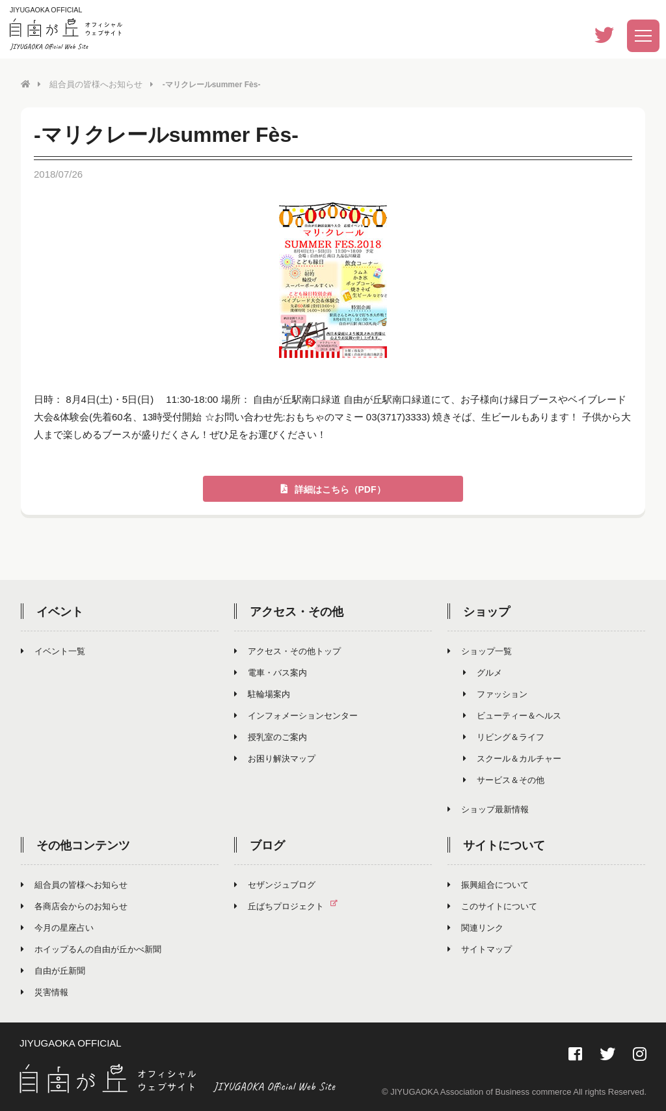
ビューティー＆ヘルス (512, 715)
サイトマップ (479, 948)
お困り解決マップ (274, 758)
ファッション (495, 693)
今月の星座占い (57, 927)
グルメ (482, 672)
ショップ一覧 (479, 650)
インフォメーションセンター (296, 715)
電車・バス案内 (270, 672)
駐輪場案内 (262, 693)
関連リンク (475, 927)
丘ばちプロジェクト (291, 905)
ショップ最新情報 (488, 808)
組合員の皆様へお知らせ (92, 84)
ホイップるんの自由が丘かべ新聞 (91, 948)
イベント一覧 (53, 650)
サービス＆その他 (503, 779)
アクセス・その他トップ (287, 650)
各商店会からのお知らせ (74, 905)
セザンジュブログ (274, 884)
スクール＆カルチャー (512, 758)
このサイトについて (492, 905)
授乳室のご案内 (270, 736)
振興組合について (488, 884)
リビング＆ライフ (503, 736)
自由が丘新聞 (53, 970)
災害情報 (44, 991)
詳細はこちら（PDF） (333, 489)
